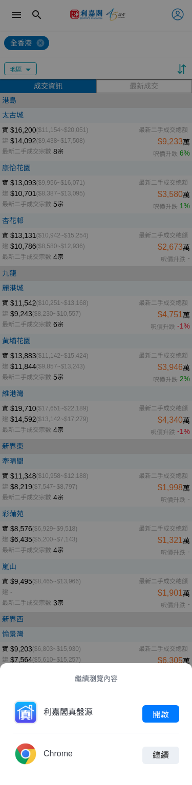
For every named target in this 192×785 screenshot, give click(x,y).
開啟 (161, 714)
